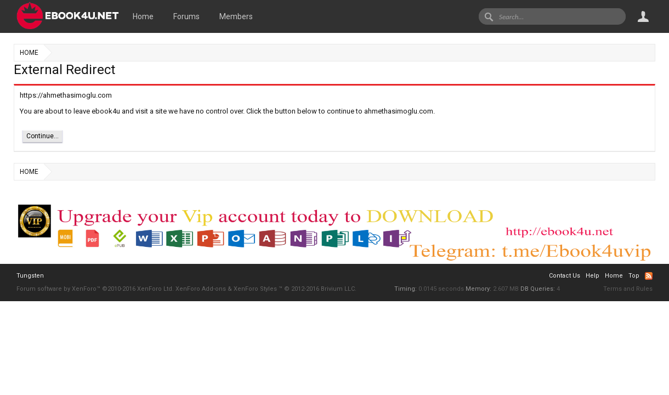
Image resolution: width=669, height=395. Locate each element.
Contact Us (564, 275)
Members (236, 16)
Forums (186, 16)
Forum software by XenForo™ (95, 288)
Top (633, 275)
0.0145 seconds (441, 288)
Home (143, 16)
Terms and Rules (628, 288)
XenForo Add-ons (200, 288)
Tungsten (30, 275)
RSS (649, 276)
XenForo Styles (255, 288)
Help (592, 275)
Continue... (42, 136)
